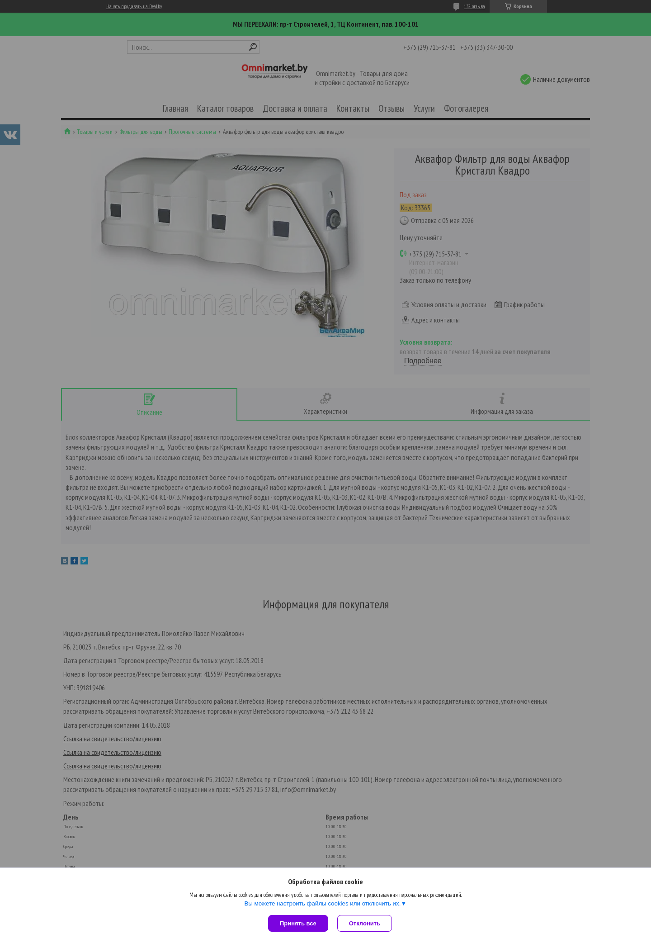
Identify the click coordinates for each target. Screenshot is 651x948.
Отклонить (364, 923)
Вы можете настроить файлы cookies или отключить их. (322, 903)
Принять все (298, 923)
